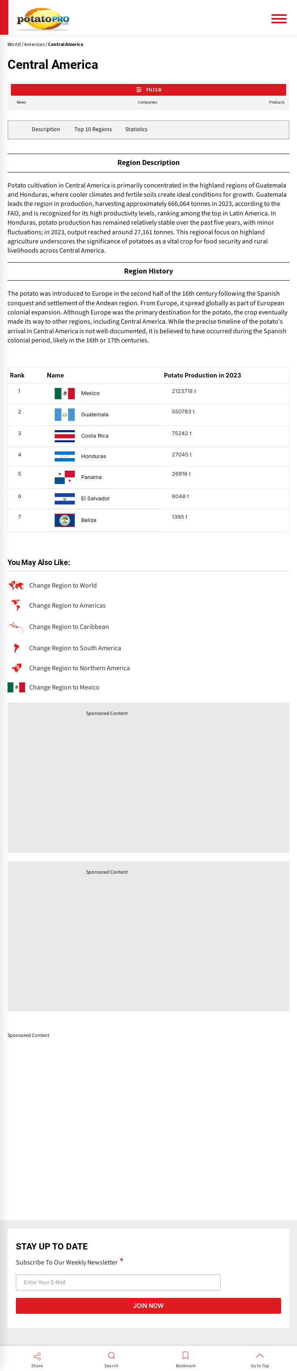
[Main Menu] (282, 18)
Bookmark (185, 1366)
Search (111, 1366)
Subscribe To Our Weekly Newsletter (67, 1262)
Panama (91, 477)
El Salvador (95, 498)
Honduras (93, 456)
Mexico (90, 393)
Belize (88, 520)
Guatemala (95, 414)
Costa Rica (95, 436)
